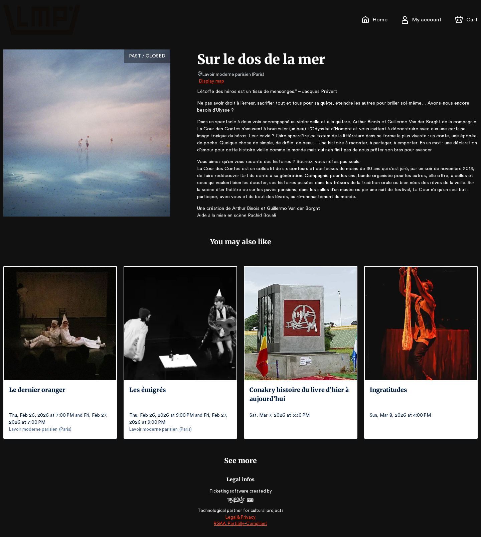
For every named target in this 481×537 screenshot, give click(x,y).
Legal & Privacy (240, 517)
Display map (211, 81)
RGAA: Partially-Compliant (240, 523)
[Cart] (467, 19)
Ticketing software (229, 491)
